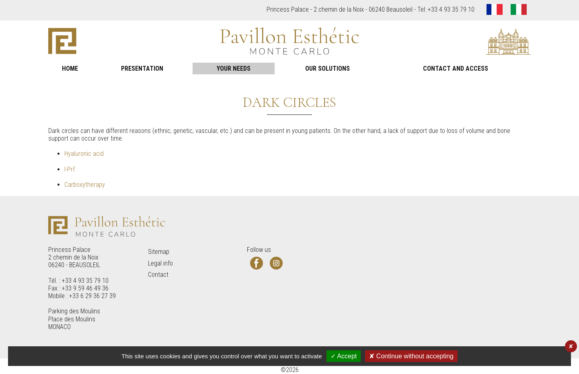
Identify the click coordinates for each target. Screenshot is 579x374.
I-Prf (69, 169)
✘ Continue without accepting (411, 356)
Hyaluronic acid (84, 153)
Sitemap (158, 251)
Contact (158, 274)
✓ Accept (344, 356)
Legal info (160, 263)
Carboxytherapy (84, 184)
